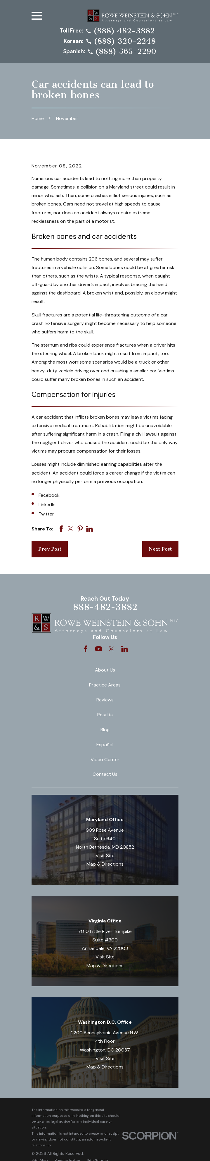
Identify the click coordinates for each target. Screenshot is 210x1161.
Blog (105, 730)
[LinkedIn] (124, 648)
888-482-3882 (105, 607)
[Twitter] (111, 648)
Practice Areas (105, 685)
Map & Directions (105, 864)
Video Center (105, 759)
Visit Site (105, 855)
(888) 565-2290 (125, 51)
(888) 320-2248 (125, 41)
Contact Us (105, 774)
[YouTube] (98, 648)
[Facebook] (85, 648)
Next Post (160, 549)
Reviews (105, 700)
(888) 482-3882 (124, 31)
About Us (105, 670)
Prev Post (49, 549)
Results (105, 715)
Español (104, 745)
